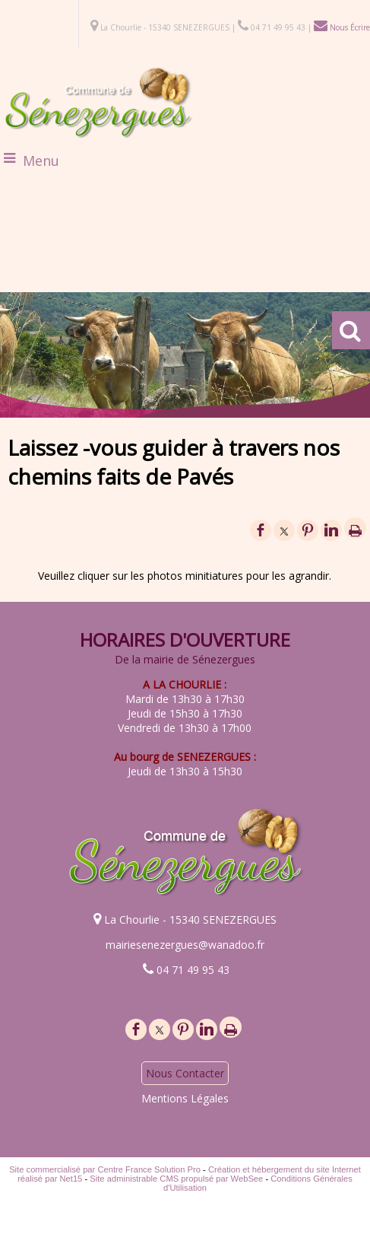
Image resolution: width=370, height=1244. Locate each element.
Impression (355, 528)
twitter (284, 530)
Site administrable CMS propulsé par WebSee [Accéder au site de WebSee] (176, 1178)
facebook (260, 530)
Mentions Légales (185, 1098)
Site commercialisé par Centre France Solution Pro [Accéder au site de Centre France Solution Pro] (105, 1169)
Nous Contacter (185, 1073)
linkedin (331, 530)
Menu (41, 160)
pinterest (307, 530)
